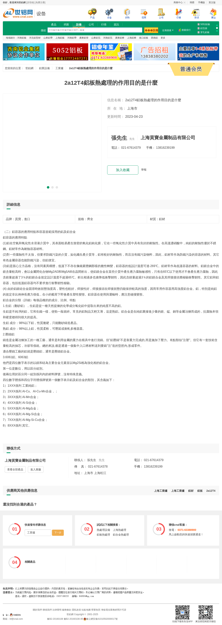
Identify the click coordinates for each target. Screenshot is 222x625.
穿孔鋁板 (204, 32)
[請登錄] (30, 2)
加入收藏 (123, 170)
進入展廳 (35, 469)
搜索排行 (186, 30)
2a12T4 (210, 490)
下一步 (57, 532)
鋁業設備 (42, 13)
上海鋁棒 (131, 37)
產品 (53, 24)
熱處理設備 (103, 529)
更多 (163, 37)
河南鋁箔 (107, 37)
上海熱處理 (119, 529)
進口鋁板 (143, 37)
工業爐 (59, 68)
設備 (78, 24)
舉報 (143, 169)
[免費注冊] (40, 2)
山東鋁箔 (95, 37)
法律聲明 (56, 609)
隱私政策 (76, 609)
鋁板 (200, 490)
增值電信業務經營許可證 (113, 609)
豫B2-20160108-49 (73, 619)
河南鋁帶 (71, 37)
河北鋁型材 (35, 37)
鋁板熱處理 (103, 534)
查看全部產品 (15, 469)
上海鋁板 (60, 37)
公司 (91, 24)
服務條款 (66, 609)
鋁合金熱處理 (121, 534)
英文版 (212, 2)
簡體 (192, 2)
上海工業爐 (177, 490)
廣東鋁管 (83, 37)
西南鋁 (154, 37)
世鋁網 (19, 13)
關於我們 (37, 609)
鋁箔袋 (203, 28)
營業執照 (95, 609)
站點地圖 (86, 609)
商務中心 (178, 2)
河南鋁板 (21, 37)
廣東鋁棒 (119, 37)
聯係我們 (47, 609)
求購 (66, 24)
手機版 (201, 2)
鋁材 (191, 490)
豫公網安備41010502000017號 (100, 619)
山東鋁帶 (48, 37)
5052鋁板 (205, 24)
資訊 (116, 24)
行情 (103, 24)
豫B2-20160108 (55, 619)
